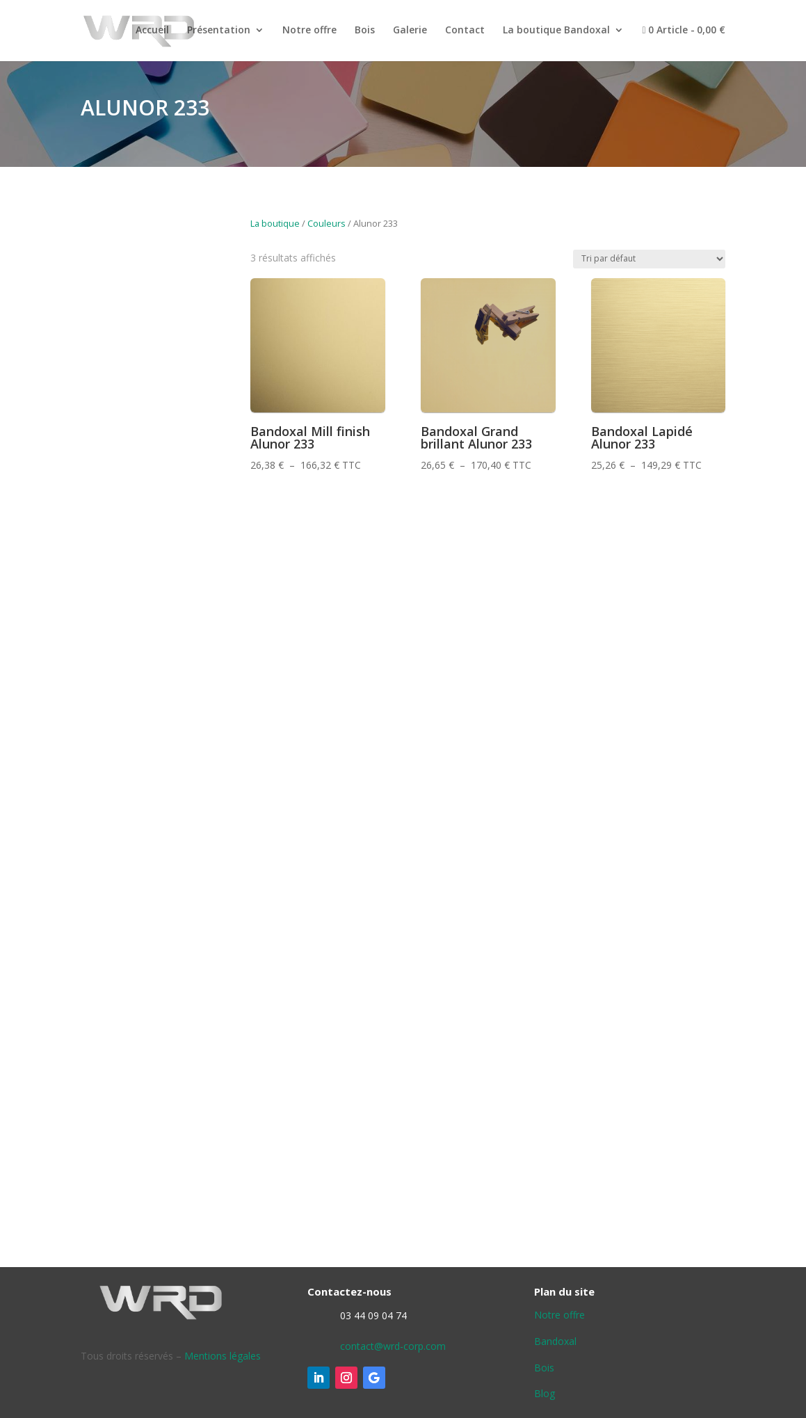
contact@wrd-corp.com (393, 1346)
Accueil (152, 30)
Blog (544, 1393)
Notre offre (309, 30)
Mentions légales (222, 1355)
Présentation (218, 30)
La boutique (275, 223)
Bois (365, 30)
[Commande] (649, 259)
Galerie (410, 30)
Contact (465, 30)
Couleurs (326, 223)
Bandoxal (555, 1341)
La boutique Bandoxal (556, 30)
